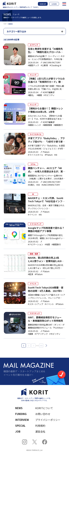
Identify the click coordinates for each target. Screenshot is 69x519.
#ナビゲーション (35, 244)
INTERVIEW (22, 419)
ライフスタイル (35, 134)
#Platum (49, 155)
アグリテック (35, 313)
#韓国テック (33, 65)
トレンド (33, 74)
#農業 (30, 334)
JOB (17, 431)
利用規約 (40, 425)
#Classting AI (55, 65)
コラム (32, 164)
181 (41, 345)
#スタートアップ (35, 304)
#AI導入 (31, 185)
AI (33, 194)
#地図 (47, 244)
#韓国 (39, 95)
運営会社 (40, 431)
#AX (38, 185)
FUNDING (21, 414)
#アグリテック (41, 334)
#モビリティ (49, 95)
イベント (33, 283)
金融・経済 (34, 253)
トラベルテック (35, 224)
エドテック (34, 45)
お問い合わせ (42, 414)
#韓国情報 (47, 125)
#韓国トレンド (34, 125)
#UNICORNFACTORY (51, 185)
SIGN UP (43, 4)
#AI (55, 155)
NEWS (19, 408)
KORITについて (44, 408)
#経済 (30, 274)
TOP (5, 24)
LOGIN (54, 4)
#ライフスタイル (35, 155)
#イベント (32, 215)
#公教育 (44, 65)
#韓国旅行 (58, 125)
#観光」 (31, 95)
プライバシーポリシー (47, 419)
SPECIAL (20, 425)
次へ (45, 345)
